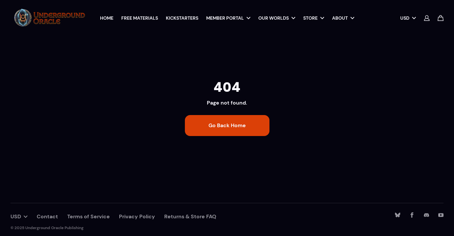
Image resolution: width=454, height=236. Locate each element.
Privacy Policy (137, 216)
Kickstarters (182, 18)
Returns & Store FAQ (190, 216)
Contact (47, 216)
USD (408, 18)
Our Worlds (276, 18)
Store (313, 18)
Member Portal (228, 18)
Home (106, 18)
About (343, 18)
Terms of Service (88, 216)
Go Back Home (227, 125)
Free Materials (139, 18)
